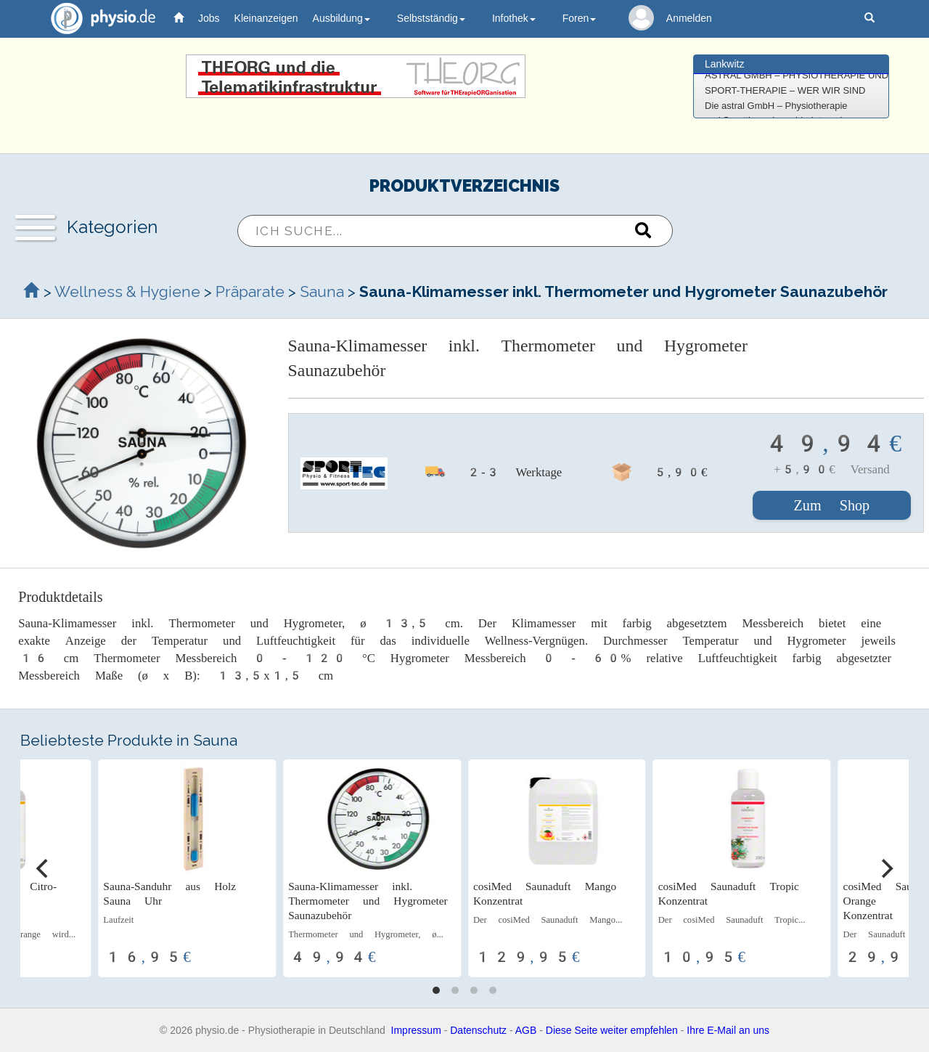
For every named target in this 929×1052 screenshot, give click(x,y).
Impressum (416, 1030)
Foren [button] (579, 18)
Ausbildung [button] (341, 18)
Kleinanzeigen (266, 18)
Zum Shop (832, 505)
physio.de (97, 18)
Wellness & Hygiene (129, 291)
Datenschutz (478, 1030)
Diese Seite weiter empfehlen (612, 1030)
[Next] (885, 868)
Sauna (322, 291)
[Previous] (44, 868)
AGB (526, 1030)
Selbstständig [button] (431, 18)
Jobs (209, 18)
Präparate (250, 291)
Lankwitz (724, 64)
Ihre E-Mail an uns (728, 1030)
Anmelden (689, 18)
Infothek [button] (514, 18)
